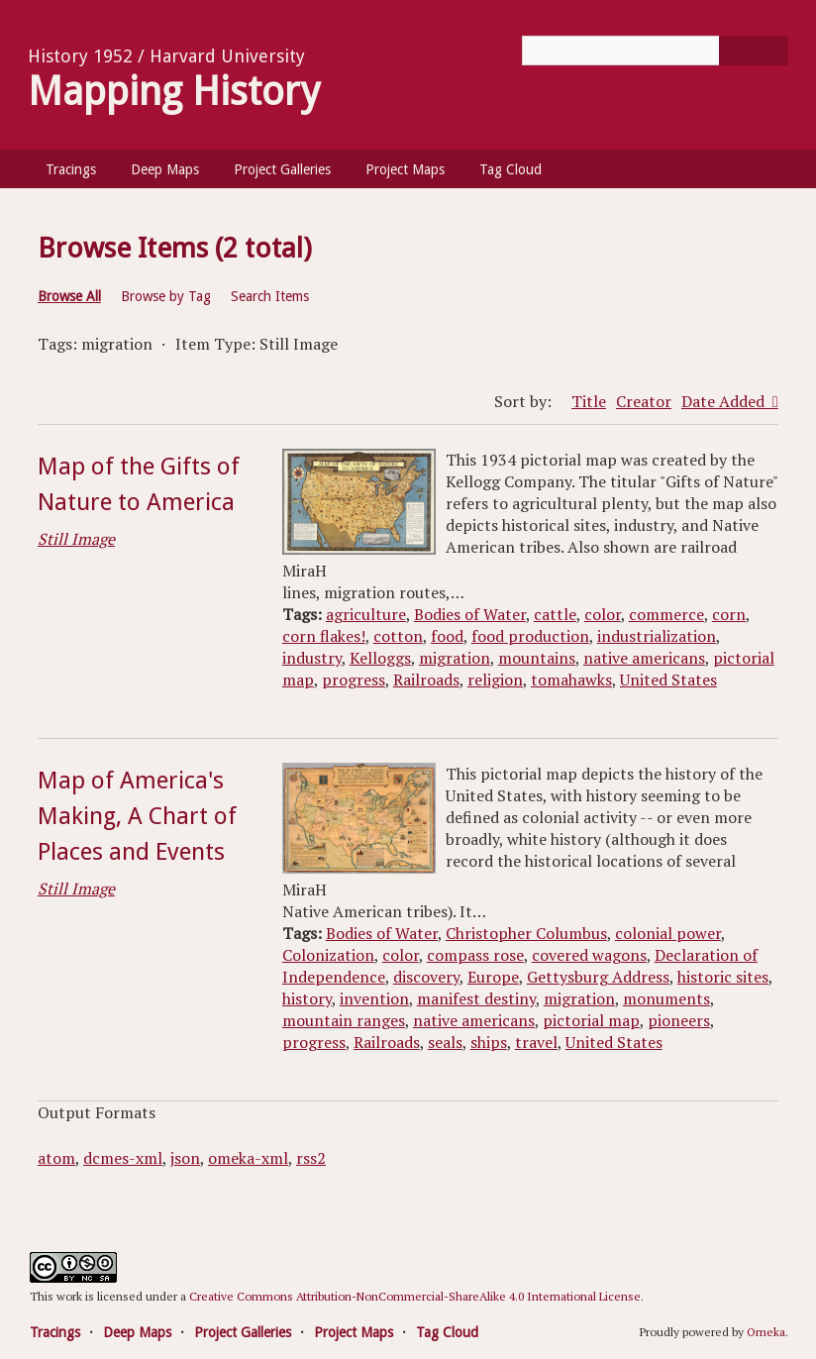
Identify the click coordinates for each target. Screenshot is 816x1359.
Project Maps (405, 169)
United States (668, 679)
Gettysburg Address (598, 977)
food (447, 636)
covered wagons (589, 955)
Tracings (71, 169)
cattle (555, 614)
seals (445, 1042)
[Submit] (753, 50)
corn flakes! (323, 636)
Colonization (328, 955)
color (602, 614)
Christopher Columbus (526, 933)
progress (353, 679)
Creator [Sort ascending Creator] (643, 401)
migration (454, 658)
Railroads (426, 679)
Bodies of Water (470, 614)
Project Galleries (282, 169)
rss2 (311, 1158)
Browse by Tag (166, 296)
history (307, 998)
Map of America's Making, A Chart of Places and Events (137, 816)
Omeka (766, 1331)
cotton (398, 636)
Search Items (270, 296)
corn (729, 614)
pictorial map (591, 1020)
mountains (536, 658)
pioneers (679, 1020)
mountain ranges (343, 1020)
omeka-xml (248, 1158)
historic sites (722, 977)
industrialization (656, 636)
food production (530, 636)
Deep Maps (165, 169)
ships (488, 1042)
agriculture (366, 614)
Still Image (76, 539)
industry (312, 658)
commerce (666, 614)
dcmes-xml (122, 1158)
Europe (493, 977)
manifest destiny (476, 998)
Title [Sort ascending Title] (588, 401)
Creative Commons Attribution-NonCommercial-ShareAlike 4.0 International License (415, 1296)
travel (536, 1042)
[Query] (655, 50)
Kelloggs (380, 658)
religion (495, 679)
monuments (666, 998)
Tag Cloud (510, 169)
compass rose (475, 955)
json (185, 1158)
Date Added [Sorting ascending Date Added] (724, 401)
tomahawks (571, 679)
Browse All (69, 296)
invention (374, 998)
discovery (426, 977)
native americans (644, 658)
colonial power (668, 933)
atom (56, 1158)
